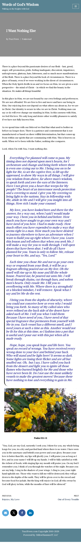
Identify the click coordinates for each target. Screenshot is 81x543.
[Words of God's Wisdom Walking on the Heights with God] (20, 6)
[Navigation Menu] (75, 6)
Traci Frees (14, 39)
